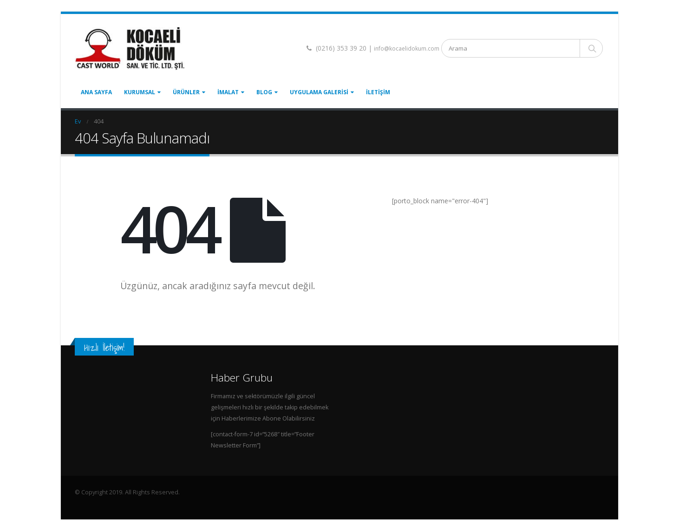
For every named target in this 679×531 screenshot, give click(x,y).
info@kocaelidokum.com (406, 48)
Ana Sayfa (96, 92)
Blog (264, 92)
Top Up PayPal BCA (201, 502)
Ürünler (186, 92)
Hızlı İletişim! (104, 347)
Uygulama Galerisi (319, 92)
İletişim (378, 92)
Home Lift (88, 502)
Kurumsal (139, 92)
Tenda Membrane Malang (137, 502)
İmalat (228, 92)
